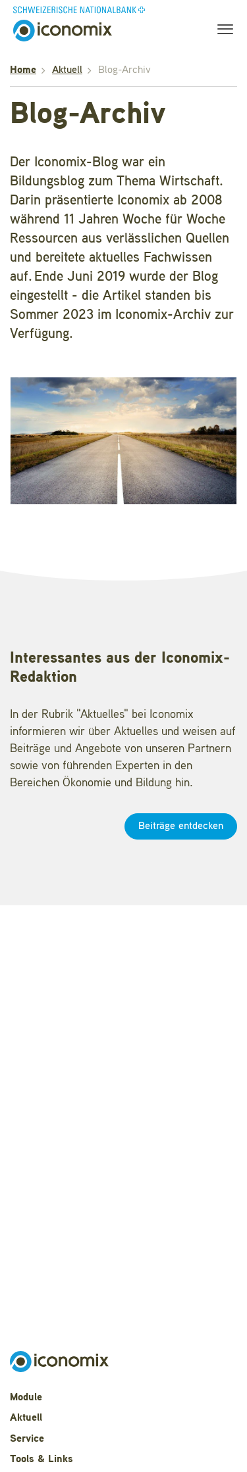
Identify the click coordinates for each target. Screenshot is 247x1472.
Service (27, 1439)
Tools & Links (41, 1459)
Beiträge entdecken (180, 826)
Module (26, 1397)
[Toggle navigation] (221, 31)
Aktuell (67, 70)
